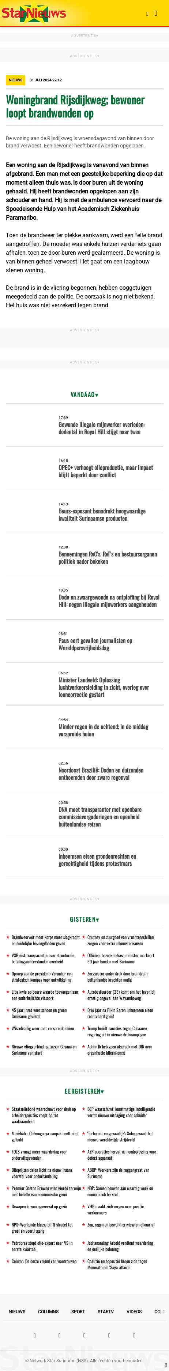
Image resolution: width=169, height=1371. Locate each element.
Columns (48, 1311)
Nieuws (17, 1311)
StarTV (106, 1311)
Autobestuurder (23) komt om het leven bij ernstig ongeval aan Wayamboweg (121, 995)
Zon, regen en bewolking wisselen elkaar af (120, 1224)
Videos (134, 1311)
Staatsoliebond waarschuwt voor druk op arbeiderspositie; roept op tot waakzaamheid (44, 1115)
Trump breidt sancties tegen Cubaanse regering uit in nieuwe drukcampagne (117, 1031)
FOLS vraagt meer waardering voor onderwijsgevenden (39, 1154)
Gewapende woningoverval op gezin (39, 1206)
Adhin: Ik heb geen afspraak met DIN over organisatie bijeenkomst (119, 1049)
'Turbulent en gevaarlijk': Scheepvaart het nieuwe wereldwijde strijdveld (120, 1136)
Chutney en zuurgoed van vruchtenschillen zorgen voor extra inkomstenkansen (120, 940)
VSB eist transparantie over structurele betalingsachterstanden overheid (43, 958)
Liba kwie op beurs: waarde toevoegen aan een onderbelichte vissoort (45, 995)
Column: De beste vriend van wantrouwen (44, 1261)
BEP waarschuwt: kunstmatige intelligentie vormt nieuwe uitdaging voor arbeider (121, 1112)
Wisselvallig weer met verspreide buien (43, 1028)
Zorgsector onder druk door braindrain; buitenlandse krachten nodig (118, 976)
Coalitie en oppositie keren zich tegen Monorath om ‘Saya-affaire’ (117, 1264)
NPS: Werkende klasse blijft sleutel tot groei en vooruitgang (42, 1227)
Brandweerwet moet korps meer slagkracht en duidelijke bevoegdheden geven (46, 940)
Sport (78, 1311)
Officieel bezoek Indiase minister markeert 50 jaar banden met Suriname (120, 958)
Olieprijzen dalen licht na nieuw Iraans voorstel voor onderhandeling (42, 1173)
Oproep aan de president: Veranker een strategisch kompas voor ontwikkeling (42, 976)
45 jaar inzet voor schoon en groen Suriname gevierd (39, 1013)
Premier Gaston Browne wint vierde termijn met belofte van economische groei (46, 1191)
